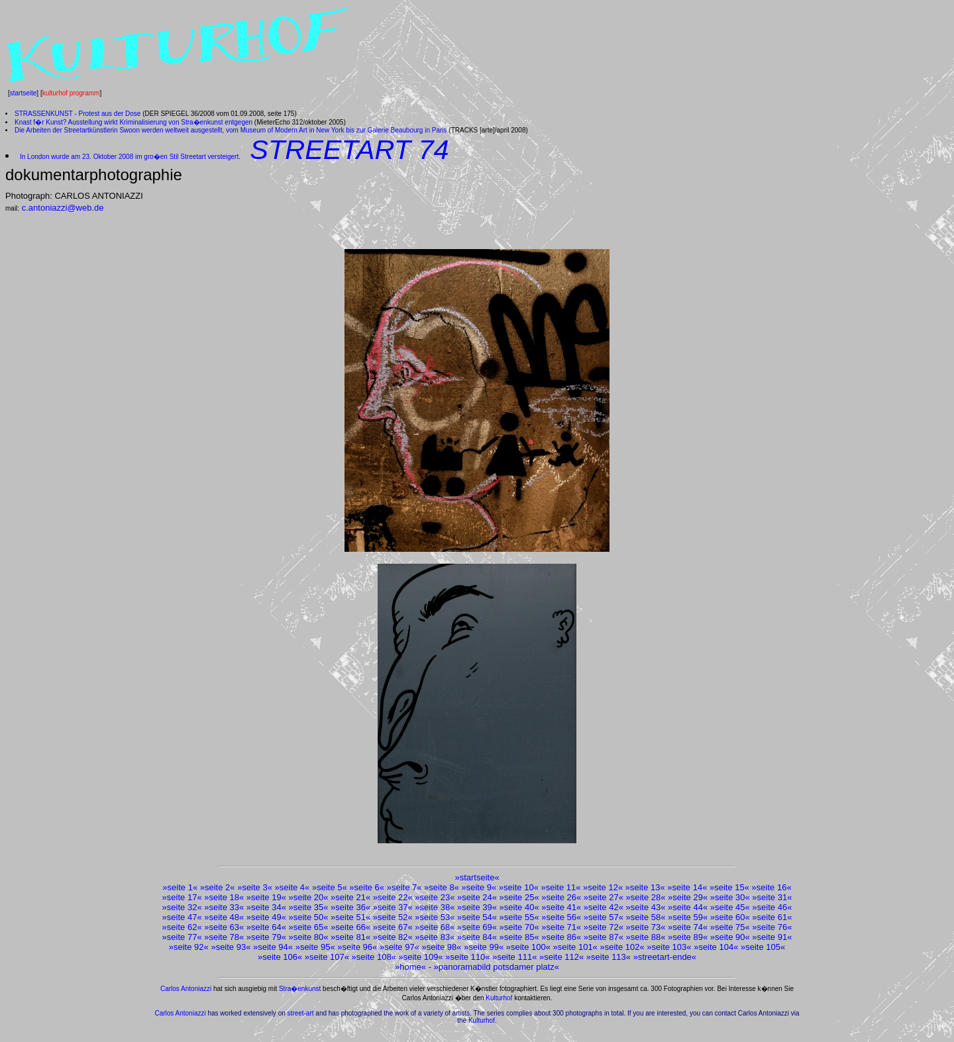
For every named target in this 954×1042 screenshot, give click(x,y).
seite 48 (224, 917)
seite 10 (519, 887)
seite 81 (350, 937)
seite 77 (182, 937)
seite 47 (182, 917)
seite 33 (224, 907)
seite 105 (762, 947)
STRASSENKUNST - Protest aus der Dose (77, 113)
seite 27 (603, 897)
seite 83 (435, 937)
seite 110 (468, 957)
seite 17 (182, 897)
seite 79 (266, 937)
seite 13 (645, 887)
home (410, 967)
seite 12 (603, 887)
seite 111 (514, 957)
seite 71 (561, 927)
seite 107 (326, 957)
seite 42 (603, 907)
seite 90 (730, 937)
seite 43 (646, 907)
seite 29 (687, 897)
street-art (301, 1013)
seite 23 (435, 897)
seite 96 (358, 947)
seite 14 (687, 887)
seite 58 (646, 917)
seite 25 (519, 897)
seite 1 (180, 887)
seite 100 (528, 947)
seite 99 (483, 947)
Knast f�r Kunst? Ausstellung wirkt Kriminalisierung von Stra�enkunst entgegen (133, 122)
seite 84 (477, 937)
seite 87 (603, 937)
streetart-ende (665, 957)
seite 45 (730, 907)
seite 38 (435, 907)
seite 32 (182, 907)
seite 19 (266, 897)
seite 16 (772, 887)
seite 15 (729, 887)
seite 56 (561, 917)
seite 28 (646, 897)
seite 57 (603, 917)
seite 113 (608, 957)
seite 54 (477, 917)
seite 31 (772, 897)
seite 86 (561, 937)
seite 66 (350, 927)
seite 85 (519, 937)
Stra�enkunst (300, 988)
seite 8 (441, 887)
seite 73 (646, 927)
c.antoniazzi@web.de (63, 208)
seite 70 (519, 927)
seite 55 (519, 917)
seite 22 (393, 897)
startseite (23, 93)
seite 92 (189, 947)
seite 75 (730, 927)
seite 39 (477, 907)
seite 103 (669, 947)
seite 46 (772, 907)
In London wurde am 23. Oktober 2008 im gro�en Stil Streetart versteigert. (130, 156)
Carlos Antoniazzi (185, 988)
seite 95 (315, 947)
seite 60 (730, 917)
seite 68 (435, 927)
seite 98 (442, 947)
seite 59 (687, 917)
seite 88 (646, 937)
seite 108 (374, 957)
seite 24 (477, 897)
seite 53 (435, 917)
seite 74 (687, 927)
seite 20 (308, 897)
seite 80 (308, 937)
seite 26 (561, 897)
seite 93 (231, 947)
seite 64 (266, 927)
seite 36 (350, 907)
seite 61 (772, 917)
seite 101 (575, 947)
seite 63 (224, 927)
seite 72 (603, 927)
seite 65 (308, 927)
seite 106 (279, 957)
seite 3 (254, 887)
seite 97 (399, 947)
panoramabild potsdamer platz (497, 967)
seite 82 (393, 937)
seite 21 (350, 897)
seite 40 (519, 907)
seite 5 (329, 887)
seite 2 (217, 887)
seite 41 (561, 907)
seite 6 (367, 887)
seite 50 (308, 917)
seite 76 (772, 927)
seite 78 (224, 937)
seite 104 (715, 947)
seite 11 (561, 887)
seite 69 (477, 927)
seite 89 (687, 937)
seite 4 (292, 887)
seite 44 (687, 907)
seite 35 (308, 907)
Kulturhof (499, 998)
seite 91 (772, 937)
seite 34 (266, 907)
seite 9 (479, 887)
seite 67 (393, 927)
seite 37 (393, 907)
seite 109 (421, 957)
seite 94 (273, 947)
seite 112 (561, 957)
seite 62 (182, 927)
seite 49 (266, 917)
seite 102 (622, 947)
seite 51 (350, 917)
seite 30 (730, 897)
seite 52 (393, 917)
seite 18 (224, 897)
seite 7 (404, 887)
